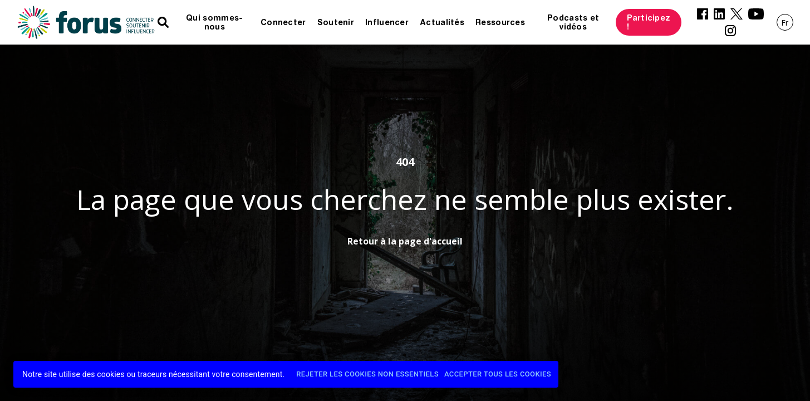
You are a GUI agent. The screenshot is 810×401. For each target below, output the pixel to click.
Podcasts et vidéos (573, 22)
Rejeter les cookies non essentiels (367, 374)
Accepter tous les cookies (497, 374)
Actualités (442, 22)
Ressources (500, 22)
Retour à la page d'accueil (405, 241)
